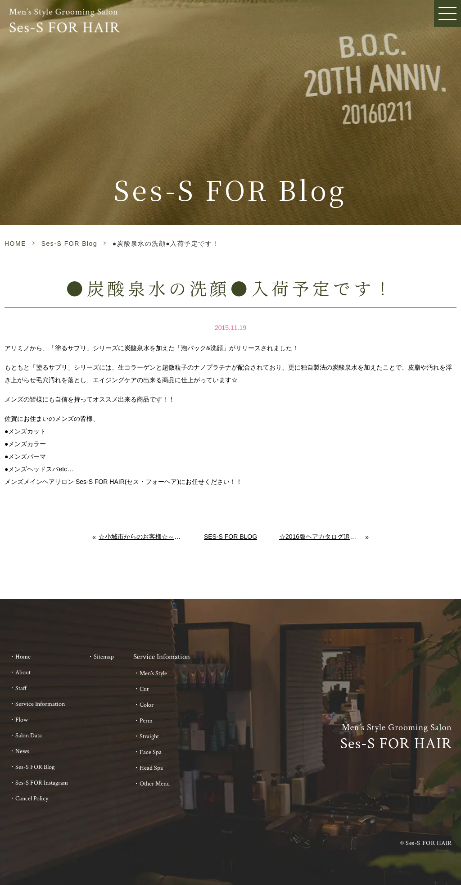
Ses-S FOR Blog (69, 243)
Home (23, 657)
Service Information (40, 704)
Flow (21, 720)
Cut (144, 689)
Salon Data (28, 735)
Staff (21, 688)
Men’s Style (153, 673)
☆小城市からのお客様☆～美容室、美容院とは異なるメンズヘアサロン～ (140, 536)
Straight (149, 736)
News (22, 751)
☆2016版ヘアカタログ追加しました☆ (322, 536)
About (23, 672)
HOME (15, 243)
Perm (146, 721)
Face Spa (151, 752)
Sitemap (104, 657)
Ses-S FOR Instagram (41, 783)
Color (147, 705)
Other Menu (155, 784)
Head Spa (151, 768)
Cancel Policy (31, 798)
